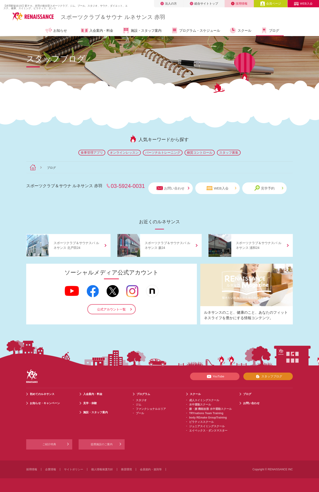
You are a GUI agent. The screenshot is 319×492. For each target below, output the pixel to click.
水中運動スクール (200, 404)
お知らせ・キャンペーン (45, 403)
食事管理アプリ (92, 152)
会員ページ (270, 3)
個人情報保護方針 (102, 469)
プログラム (143, 394)
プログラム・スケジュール (195, 30)
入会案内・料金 (97, 31)
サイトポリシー (73, 469)
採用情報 (239, 3)
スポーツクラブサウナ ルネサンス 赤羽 (113, 17)
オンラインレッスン (124, 152)
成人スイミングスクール (204, 400)
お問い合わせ (173, 188)
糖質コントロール (199, 152)
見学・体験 (90, 403)
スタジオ (141, 400)
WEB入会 (303, 3)
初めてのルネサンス (42, 394)
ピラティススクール (201, 422)
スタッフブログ (268, 376)
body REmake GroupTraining (208, 417)
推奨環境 (126, 469)
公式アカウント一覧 (111, 309)
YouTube (214, 376)
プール (140, 413)
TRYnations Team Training (206, 413)
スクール (240, 30)
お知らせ (56, 30)
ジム (138, 404)
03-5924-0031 (128, 186)
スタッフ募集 (228, 152)
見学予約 (268, 188)
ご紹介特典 (49, 444)
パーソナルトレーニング (162, 152)
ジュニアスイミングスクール (207, 426)
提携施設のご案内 (102, 444)
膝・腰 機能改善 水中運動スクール (210, 408)
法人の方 (168, 3)
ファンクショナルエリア (151, 408)
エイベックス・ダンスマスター (208, 430)
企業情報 (50, 469)
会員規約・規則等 (151, 469)
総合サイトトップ (204, 3)
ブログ (269, 30)
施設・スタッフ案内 (142, 30)
